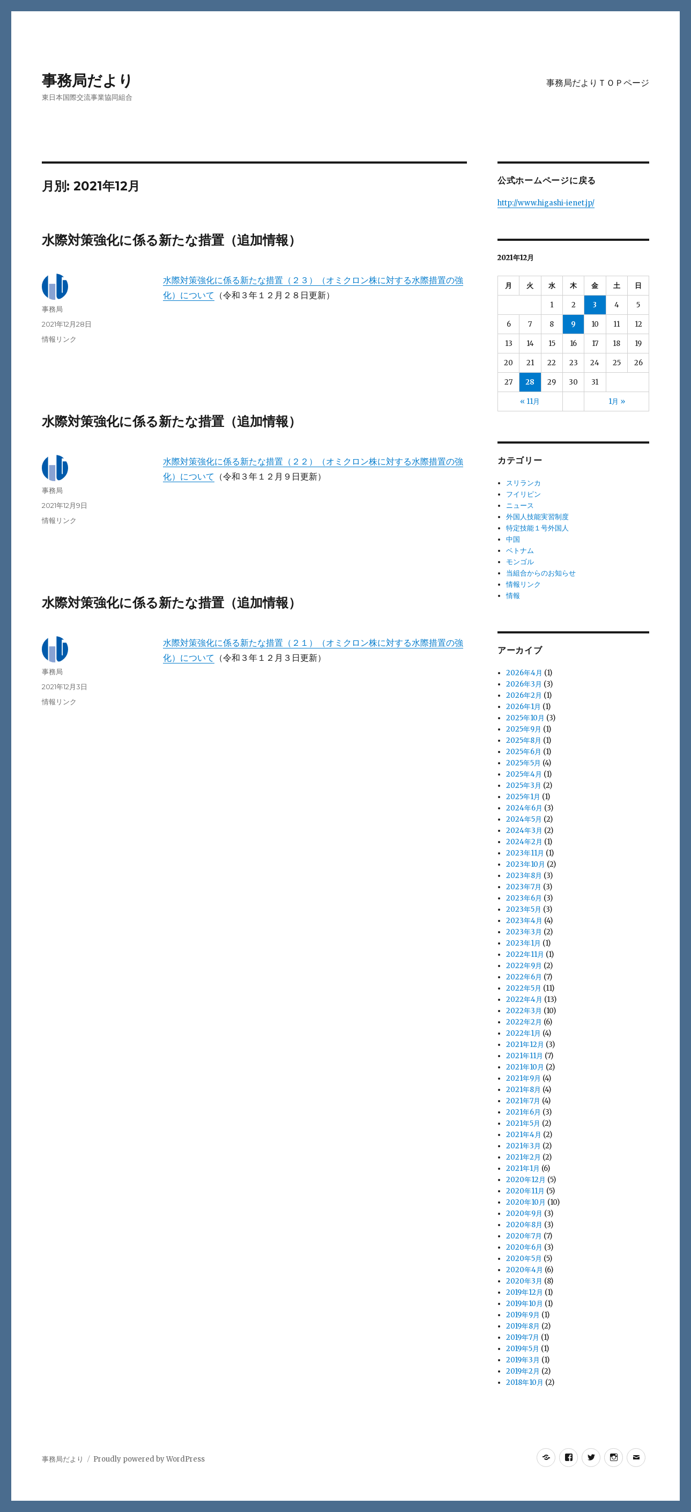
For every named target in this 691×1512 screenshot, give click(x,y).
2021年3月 (523, 1145)
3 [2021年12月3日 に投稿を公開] (595, 304)
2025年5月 (523, 763)
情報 (513, 595)
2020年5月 (524, 1258)
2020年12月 (526, 1179)
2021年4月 (523, 1134)
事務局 (52, 309)
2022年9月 (524, 965)
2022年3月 (524, 1010)
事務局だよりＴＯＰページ (597, 83)
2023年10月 (525, 864)
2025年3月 (523, 785)
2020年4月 (524, 1269)
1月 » (616, 401)
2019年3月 (523, 1360)
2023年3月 (524, 931)
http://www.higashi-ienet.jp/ (546, 203)
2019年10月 (524, 1303)
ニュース (520, 505)
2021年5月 (523, 1123)
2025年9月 (523, 729)
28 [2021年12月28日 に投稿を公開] (529, 382)
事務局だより (87, 80)
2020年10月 (526, 1202)
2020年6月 (524, 1247)
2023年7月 (523, 886)
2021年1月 (523, 1168)
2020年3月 (524, 1281)
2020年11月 (525, 1191)
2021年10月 (525, 1067)
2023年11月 (525, 853)
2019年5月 (522, 1348)
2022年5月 (523, 988)
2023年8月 (524, 875)
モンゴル (520, 561)
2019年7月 (522, 1337)
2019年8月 (523, 1326)
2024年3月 (524, 830)
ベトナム (520, 550)
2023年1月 (523, 943)
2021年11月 (524, 1055)
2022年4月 (524, 999)
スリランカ (523, 483)
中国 (513, 539)
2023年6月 (524, 898)
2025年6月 (523, 751)
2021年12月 (525, 1044)
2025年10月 (525, 717)
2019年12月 (524, 1292)
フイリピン (523, 494)
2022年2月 (524, 1022)
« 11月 (530, 401)
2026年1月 (523, 706)
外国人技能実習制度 (537, 516)
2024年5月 (524, 819)
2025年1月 (523, 796)
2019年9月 (523, 1314)
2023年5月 (523, 909)
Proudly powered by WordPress (149, 1459)
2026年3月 (524, 684)
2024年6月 (524, 808)
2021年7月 (523, 1100)
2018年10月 (525, 1382)
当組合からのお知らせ (541, 573)
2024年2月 (524, 841)
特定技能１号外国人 (537, 528)
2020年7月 (524, 1236)
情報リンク (59, 339)
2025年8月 (523, 740)
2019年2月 (523, 1371)
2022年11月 (525, 954)
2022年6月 (524, 977)
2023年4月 (524, 920)
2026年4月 (524, 672)
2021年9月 (523, 1078)
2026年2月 (524, 695)
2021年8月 (523, 1089)
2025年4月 (524, 774)
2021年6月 (523, 1112)
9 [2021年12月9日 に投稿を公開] (573, 324)
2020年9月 (524, 1213)
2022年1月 (523, 1033)
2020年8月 (524, 1224)
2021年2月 (523, 1157)
